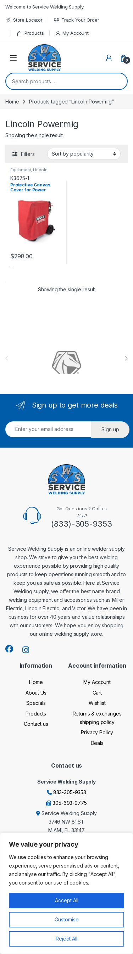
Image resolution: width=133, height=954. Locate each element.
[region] (66, 893)
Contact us (36, 724)
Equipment (20, 169)
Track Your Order (76, 20)
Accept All (66, 900)
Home (12, 102)
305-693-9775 (69, 803)
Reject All (66, 939)
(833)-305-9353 (81, 523)
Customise (67, 919)
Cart (97, 693)
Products (30, 33)
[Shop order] (84, 154)
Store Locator (24, 20)
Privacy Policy (97, 732)
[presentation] (126, 358)
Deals (97, 743)
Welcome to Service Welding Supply (44, 7)
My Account (72, 33)
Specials (36, 703)
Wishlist (97, 703)
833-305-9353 (69, 792)
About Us (36, 693)
